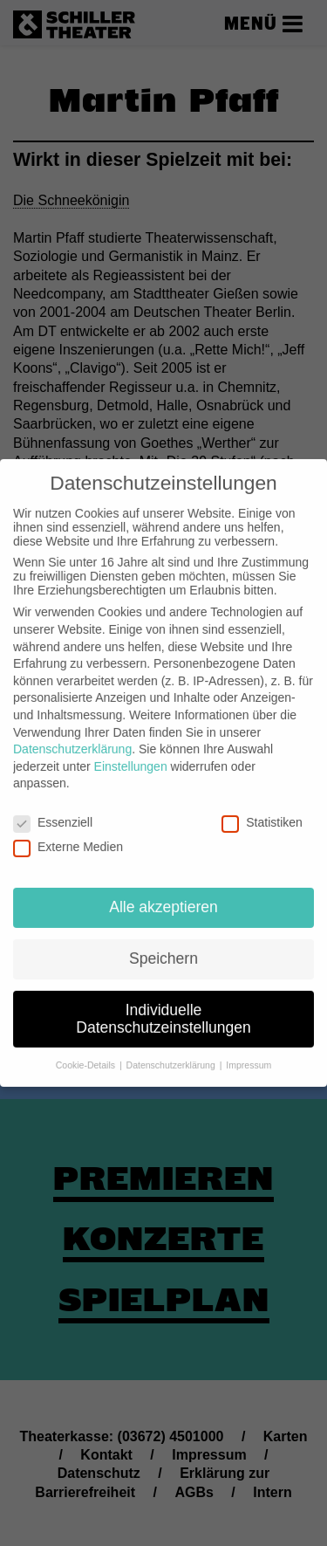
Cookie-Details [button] (87, 1050)
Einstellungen (130, 751)
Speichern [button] (163, 943)
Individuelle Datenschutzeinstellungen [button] (163, 1003)
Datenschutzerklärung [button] (172, 1050)
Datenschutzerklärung (72, 734)
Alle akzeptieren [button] (163, 891)
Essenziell (52, 807)
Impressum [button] (248, 1050)
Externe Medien (68, 832)
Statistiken (262, 807)
